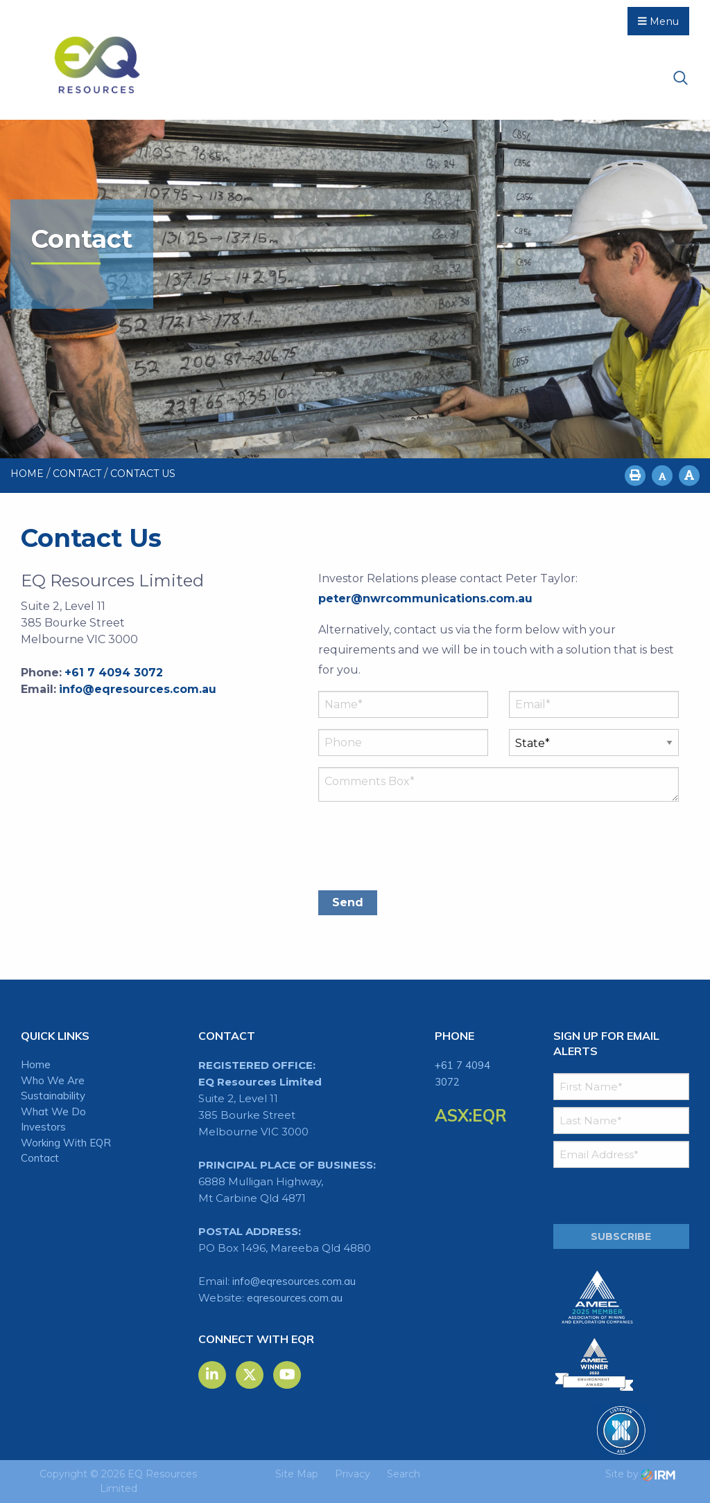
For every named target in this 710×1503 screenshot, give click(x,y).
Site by (640, 1474)
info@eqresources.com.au (137, 689)
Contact (40, 1157)
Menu (658, 21)
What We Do (53, 1111)
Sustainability (53, 1095)
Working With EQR (66, 1142)
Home (36, 1064)
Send (347, 902)
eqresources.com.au (295, 1297)
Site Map (296, 1474)
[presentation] (423, 847)
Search (403, 1474)
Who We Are (53, 1080)
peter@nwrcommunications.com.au (425, 598)
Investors (43, 1126)
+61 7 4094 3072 (113, 672)
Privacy (352, 1474)
